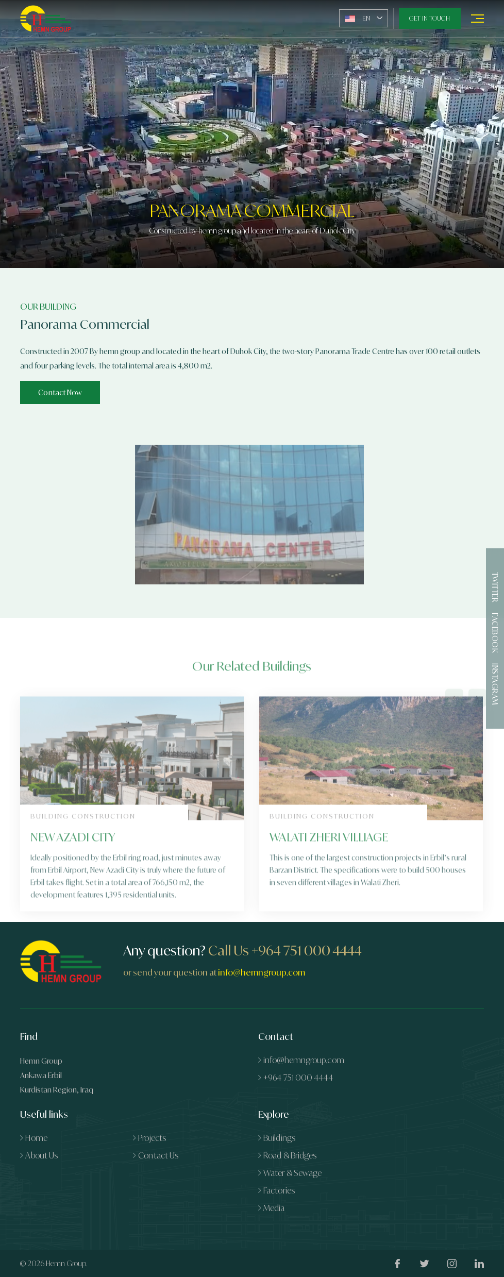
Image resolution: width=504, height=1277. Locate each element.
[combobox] (364, 18)
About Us (41, 1155)
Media (274, 1208)
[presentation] (454, 726)
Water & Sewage (292, 1173)
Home (36, 1138)
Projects (152, 1138)
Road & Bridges (289, 1155)
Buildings (279, 1138)
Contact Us (158, 1155)
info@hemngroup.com (261, 972)
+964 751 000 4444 (306, 950)
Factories (279, 1190)
